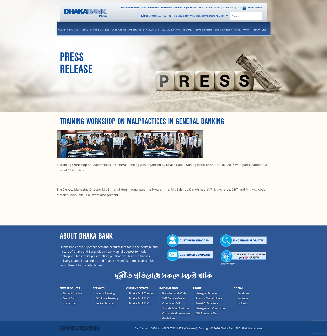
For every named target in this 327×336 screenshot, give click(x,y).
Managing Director (206, 293)
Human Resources (254, 29)
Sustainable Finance (227, 29)
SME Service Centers (174, 298)
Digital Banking (171, 29)
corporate (119, 29)
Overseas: (211, 16)
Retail (84, 29)
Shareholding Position (175, 308)
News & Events (204, 29)
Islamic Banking (105, 293)
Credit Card (70, 298)
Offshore (134, 29)
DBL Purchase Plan (206, 313)
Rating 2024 (232, 7)
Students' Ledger (73, 293)
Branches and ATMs (174, 293)
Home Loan (70, 303)
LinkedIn (242, 303)
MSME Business (99, 29)
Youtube (242, 298)
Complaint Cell (171, 303)
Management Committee (210, 308)
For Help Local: (180, 16)
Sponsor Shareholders (208, 298)
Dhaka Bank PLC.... (140, 298)
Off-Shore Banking (107, 298)
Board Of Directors (206, 303)
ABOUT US (73, 29)
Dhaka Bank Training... (142, 293)
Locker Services (105, 303)
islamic (187, 29)
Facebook (243, 293)
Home (61, 29)
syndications (151, 29)
